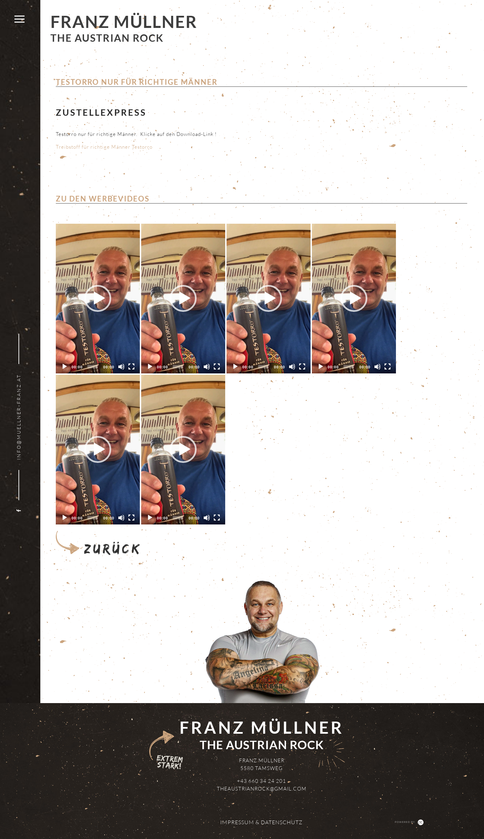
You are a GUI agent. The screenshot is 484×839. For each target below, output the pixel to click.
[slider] (92, 366)
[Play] (64, 366)
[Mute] (121, 366)
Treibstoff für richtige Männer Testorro (104, 147)
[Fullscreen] (131, 366)
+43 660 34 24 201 (261, 781)
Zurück (98, 543)
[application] (98, 298)
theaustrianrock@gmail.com (262, 789)
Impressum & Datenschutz (261, 822)
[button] (97, 298)
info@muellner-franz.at (19, 417)
